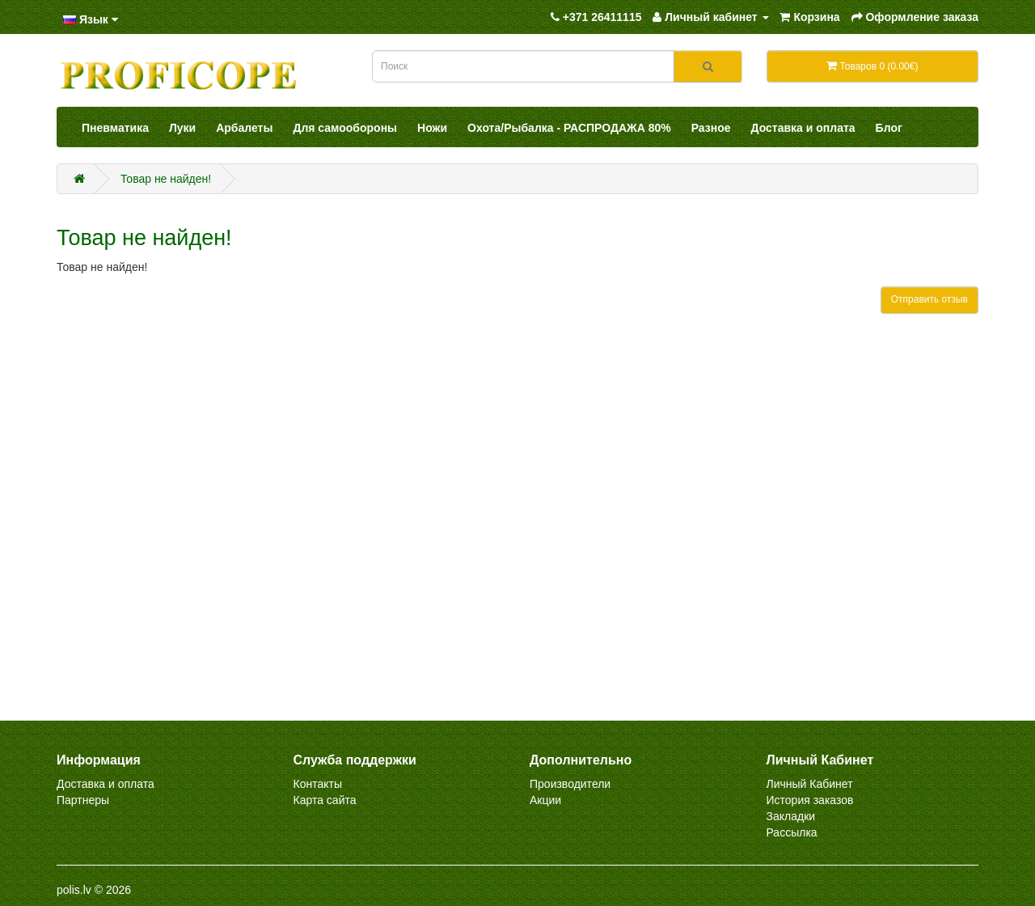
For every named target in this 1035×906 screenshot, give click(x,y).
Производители (570, 783)
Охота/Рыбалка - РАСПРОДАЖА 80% (569, 127)
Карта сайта (325, 800)
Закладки (791, 816)
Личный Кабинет (810, 783)
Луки (182, 127)
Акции (545, 800)
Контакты (318, 783)
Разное (711, 127)
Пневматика (115, 127)
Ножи (432, 127)
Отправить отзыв (929, 299)
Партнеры (83, 800)
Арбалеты (244, 127)
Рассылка (792, 832)
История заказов (810, 800)
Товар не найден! (165, 178)
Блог (889, 127)
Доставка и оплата (803, 127)
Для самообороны (345, 127)
